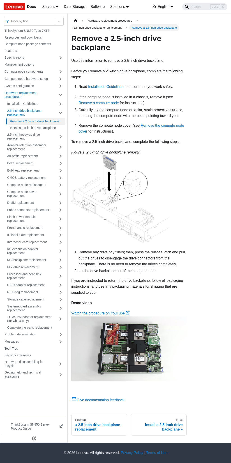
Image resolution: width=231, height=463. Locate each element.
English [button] (160, 7)
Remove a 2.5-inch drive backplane (34, 121)
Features (11, 51)
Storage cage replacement (25, 299)
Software (97, 7)
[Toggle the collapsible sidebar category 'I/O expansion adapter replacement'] (60, 251)
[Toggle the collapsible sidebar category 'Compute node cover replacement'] (60, 194)
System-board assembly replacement (24, 308)
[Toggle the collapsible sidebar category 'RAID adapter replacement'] (60, 285)
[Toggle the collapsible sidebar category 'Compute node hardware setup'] (60, 79)
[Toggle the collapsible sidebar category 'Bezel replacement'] (60, 163)
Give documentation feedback (98, 400)
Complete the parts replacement (29, 327)
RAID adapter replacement (26, 285)
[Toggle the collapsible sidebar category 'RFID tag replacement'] (60, 292)
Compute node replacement (26, 185)
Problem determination (20, 334)
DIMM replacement (20, 202)
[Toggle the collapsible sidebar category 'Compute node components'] (60, 71)
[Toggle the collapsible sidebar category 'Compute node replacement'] (60, 185)
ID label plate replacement (25, 235)
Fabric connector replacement (28, 210)
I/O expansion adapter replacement (22, 251)
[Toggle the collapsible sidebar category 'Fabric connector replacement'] (60, 210)
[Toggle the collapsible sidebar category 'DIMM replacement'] (60, 202)
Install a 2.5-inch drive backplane (33, 128)
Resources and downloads (23, 37)
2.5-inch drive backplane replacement (24, 113)
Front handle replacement (25, 227)
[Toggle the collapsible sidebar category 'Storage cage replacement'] (60, 299)
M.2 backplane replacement (26, 260)
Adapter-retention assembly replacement (26, 147)
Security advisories (18, 355)
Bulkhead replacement (23, 170)
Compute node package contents (28, 44)
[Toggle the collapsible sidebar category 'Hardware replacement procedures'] (60, 95)
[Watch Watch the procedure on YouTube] (129, 349)
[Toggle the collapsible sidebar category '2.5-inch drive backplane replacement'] (60, 113)
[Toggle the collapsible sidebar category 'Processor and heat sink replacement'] (60, 276)
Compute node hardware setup (26, 78)
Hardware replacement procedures (21, 95)
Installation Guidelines (22, 103)
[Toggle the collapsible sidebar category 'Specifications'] (60, 57)
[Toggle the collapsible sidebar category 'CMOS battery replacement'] (60, 177)
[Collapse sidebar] (34, 438)
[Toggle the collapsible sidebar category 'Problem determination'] (60, 334)
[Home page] (75, 20)
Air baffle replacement (22, 156)
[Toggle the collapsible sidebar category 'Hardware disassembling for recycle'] (60, 364)
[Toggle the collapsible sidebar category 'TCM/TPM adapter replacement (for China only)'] (60, 319)
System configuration (19, 86)
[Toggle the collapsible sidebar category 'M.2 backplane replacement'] (60, 260)
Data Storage (74, 7)
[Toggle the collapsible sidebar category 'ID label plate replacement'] (60, 235)
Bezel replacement (20, 163)
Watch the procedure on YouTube (100, 313)
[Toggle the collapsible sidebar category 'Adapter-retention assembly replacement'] (60, 147)
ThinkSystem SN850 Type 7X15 (27, 30)
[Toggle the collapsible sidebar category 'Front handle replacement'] (60, 228)
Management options (19, 64)
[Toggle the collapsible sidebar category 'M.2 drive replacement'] (60, 267)
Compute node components (24, 71)
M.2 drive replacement (23, 267)
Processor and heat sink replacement (24, 276)
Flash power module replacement (21, 219)
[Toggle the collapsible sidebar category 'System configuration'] (60, 86)
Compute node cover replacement (22, 194)
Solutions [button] (117, 7)
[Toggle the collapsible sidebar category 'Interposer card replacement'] (60, 242)
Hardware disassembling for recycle (24, 364)
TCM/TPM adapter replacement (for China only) (29, 319)
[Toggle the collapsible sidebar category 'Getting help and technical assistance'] (60, 374)
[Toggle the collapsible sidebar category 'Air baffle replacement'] (60, 156)
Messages (12, 341)
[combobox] (11, 21)
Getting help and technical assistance (23, 374)
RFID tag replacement (22, 292)
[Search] (204, 6)
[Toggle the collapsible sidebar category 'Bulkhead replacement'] (60, 170)
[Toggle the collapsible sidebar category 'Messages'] (60, 341)
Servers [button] (48, 7)
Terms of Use (156, 453)
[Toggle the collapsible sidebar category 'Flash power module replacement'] (60, 219)
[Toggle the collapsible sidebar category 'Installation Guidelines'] (60, 104)
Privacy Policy (132, 453)
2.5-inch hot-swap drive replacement (23, 136)
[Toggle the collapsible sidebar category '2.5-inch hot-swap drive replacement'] (60, 136)
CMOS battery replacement (26, 177)
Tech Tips (11, 348)
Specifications (14, 57)
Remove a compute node (99, 103)
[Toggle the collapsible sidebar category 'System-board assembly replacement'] (60, 308)
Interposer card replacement (27, 242)
